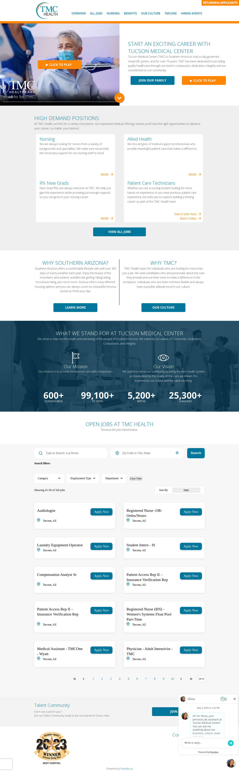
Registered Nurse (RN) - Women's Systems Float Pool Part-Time (149, 614)
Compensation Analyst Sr (57, 574)
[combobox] (147, 453)
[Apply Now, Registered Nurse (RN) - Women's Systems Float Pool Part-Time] (191, 610)
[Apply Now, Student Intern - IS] (191, 546)
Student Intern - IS (141, 545)
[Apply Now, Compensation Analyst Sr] (101, 576)
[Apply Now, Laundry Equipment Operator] (101, 546)
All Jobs (96, 13)
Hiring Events (191, 13)
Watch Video (190, 218)
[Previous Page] (84, 679)
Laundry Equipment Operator (60, 545)
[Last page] (191, 679)
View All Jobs (119, 232)
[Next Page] (181, 679)
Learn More (75, 307)
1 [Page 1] (93, 678)
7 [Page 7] (146, 678)
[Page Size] (201, 679)
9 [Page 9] (163, 678)
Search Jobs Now (187, 214)
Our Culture (150, 13)
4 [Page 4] (119, 678)
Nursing (113, 13)
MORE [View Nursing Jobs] (107, 174)
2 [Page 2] (102, 678)
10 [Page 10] (172, 678)
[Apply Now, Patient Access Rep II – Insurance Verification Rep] (191, 576)
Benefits (130, 13)
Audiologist (46, 510)
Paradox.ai (127, 768)
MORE (195, 174)
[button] (177, 452)
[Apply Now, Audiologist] (101, 511)
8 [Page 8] (155, 678)
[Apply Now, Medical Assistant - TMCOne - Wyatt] (101, 650)
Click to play (59, 64)
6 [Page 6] (137, 678)
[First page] (75, 679)
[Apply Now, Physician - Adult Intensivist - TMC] (191, 650)
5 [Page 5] (128, 678)
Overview (79, 13)
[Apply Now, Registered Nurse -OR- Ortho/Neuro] (191, 511)
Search (196, 453)
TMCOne (171, 13)
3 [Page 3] (111, 678)
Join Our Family (152, 80)
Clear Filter (136, 478)
